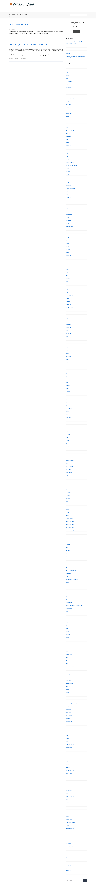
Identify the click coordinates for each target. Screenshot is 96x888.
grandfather (68, 324)
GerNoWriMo (68, 304)
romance (67, 689)
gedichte (68, 292)
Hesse (67, 365)
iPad (67, 437)
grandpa (67, 330)
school (67, 706)
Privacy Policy (68, 870)
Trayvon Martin (69, 779)
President (68, 646)
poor (67, 628)
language (68, 478)
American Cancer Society (71, 99)
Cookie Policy (68, 873)
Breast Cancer (69, 151)
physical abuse (69, 608)
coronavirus (68, 185)
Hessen (67, 368)
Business (68, 153)
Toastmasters (58, 28)
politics (67, 622)
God (67, 310)
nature (67, 582)
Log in (67, 840)
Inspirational (15, 28)
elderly (67, 243)
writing (55, 50)
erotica (67, 266)
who (67, 805)
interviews (68, 431)
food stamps (68, 281)
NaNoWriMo (21, 28)
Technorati (68, 767)
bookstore (68, 142)
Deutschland (68, 220)
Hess (67, 362)
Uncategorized (12, 29)
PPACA (67, 640)
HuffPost (24, 48)
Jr (66, 455)
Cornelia (67, 182)
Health (67, 342)
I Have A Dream (69, 400)
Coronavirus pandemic (70, 188)
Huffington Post (15, 48)
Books (35, 10)
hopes (10, 48)
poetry (67, 617)
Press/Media (45, 10)
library (14, 49)
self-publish (43, 49)
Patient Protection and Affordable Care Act (75, 605)
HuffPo (20, 48)
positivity (33, 49)
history (67, 376)
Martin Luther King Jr (70, 527)
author (67, 107)
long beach (68, 495)
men (67, 538)
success (45, 28)
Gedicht (67, 290)
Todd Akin (68, 776)
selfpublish (54, 49)
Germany (68, 301)
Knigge (67, 475)
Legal (67, 481)
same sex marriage (69, 698)
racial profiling (69, 654)
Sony (67, 741)
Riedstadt (68, 686)
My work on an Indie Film (71, 570)
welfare (67, 802)
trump (67, 782)
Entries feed (68, 843)
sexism (67, 727)
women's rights (69, 819)
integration (68, 428)
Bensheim (13, 16)
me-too (67, 533)
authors (67, 110)
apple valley (68, 104)
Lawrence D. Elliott (14, 35)
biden (67, 125)
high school (68, 371)
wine (67, 811)
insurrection (68, 426)
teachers (37, 50)
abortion (67, 75)
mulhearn (68, 564)
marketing (68, 512)
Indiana (67, 411)
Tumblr (67, 784)
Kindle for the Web (46, 48)
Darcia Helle (68, 203)
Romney (67, 692)
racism (67, 657)
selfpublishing (60, 49)
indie (27, 48)
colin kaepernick (69, 177)
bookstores (68, 145)
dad (66, 200)
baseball (67, 116)
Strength (42, 28)
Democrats (68, 211)
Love (19, 49)
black (67, 127)
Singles (13, 50)
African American (69, 90)
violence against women (71, 796)
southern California (19, 50)
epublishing (68, 255)
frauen (67, 284)
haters (67, 339)
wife (67, 808)
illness (67, 405)
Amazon (67, 96)
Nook (67, 591)
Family (67, 272)
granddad (68, 321)
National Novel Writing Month (30, 28)
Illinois (67, 402)
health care (68, 347)
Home (25, 10)
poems (67, 614)
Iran (66, 443)
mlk (66, 553)
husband (67, 397)
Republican (68, 677)
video (67, 793)
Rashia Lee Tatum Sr (70, 666)
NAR (67, 576)
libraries (11, 49)
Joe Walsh (68, 452)
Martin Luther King (70, 521)
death (67, 208)
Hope (67, 379)
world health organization (71, 822)
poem (67, 611)
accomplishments (69, 81)
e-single (67, 235)
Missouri (67, 547)
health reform (68, 350)
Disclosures (53, 10)
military (67, 541)
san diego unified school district (72, 703)
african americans (69, 93)
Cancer (67, 159)
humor (67, 394)
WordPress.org (69, 849)
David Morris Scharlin (70, 206)
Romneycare (68, 695)
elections (68, 249)
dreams (67, 232)
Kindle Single (52, 48)
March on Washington (70, 507)
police (67, 620)
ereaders (68, 261)
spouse (67, 750)
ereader (67, 258)
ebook (67, 240)
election (67, 246)
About (30, 10)
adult (67, 84)
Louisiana (68, 498)
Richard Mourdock (69, 683)
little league (68, 492)
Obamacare (68, 596)
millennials (68, 544)
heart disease (68, 353)
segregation (38, 49)
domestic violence (69, 226)
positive (37, 28)
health (67, 345)
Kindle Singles (58, 48)
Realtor (67, 669)
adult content (69, 87)
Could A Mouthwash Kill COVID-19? (73, 46)
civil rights (68, 174)
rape (67, 663)
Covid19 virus (68, 197)
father (67, 275)
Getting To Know (69, 307)
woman (67, 813)
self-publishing (49, 49)
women (67, 816)
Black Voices (68, 133)
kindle (40, 48)
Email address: (76, 26)
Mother (23, 49)
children (67, 168)
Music (67, 567)
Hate (67, 336)
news (27, 49)
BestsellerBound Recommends (72, 122)
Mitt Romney (68, 550)
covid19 (67, 194)
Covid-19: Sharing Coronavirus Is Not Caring (75, 49)
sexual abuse (68, 730)
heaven (67, 359)
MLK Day (68, 556)
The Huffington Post (51, 28)
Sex (66, 724)
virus (67, 799)
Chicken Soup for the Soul (71, 165)
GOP (67, 313)
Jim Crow (68, 449)
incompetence (69, 408)
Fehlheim (68, 278)
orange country (69, 602)
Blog (39, 10)
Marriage (67, 515)
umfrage (67, 787)
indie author (68, 417)
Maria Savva (68, 510)
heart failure (68, 356)
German (67, 298)
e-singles (68, 237)
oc (66, 599)
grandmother (68, 327)
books (67, 139)
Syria (67, 761)
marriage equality (69, 518)
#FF (66, 67)
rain (66, 660)
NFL (66, 588)
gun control (68, 333)
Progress (68, 648)
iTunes (67, 446)
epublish (67, 252)
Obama (67, 593)
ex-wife (67, 269)
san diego (68, 701)
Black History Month (70, 130)
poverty (67, 637)
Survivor (33, 50)
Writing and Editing (70, 828)
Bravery (67, 148)
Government (68, 316)
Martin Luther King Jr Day (71, 530)
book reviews (68, 136)
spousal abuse (69, 747)
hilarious (67, 373)
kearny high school (70, 460)
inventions (68, 434)
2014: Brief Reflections (18, 24)
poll (66, 625)
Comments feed (69, 846)
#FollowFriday (68, 70)
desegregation (69, 214)
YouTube (68, 831)
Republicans (68, 680)
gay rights (68, 287)
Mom (21, 49)
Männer (67, 504)
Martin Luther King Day (70, 524)
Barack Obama (69, 113)
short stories (68, 732)
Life (17, 49)
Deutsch (67, 217)
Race (67, 651)
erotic (67, 263)
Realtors (67, 672)
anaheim (67, 101)
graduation (68, 318)
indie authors (31, 48)
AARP (67, 72)
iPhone (67, 440)
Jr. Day (67, 457)
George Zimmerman (70, 295)
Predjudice (68, 643)
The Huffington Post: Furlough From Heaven (28, 44)
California (68, 156)
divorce (67, 223)
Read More (51, 33)
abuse (67, 78)
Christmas (68, 171)
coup (67, 191)
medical (67, 536)
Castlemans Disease (70, 162)
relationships (68, 674)
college (67, 180)
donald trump (68, 229)
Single (10, 50)
